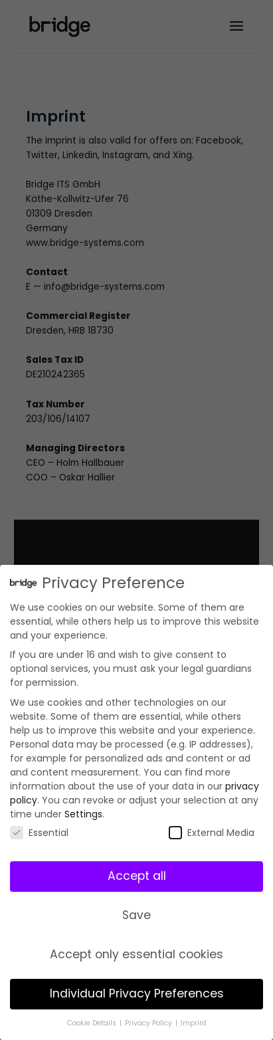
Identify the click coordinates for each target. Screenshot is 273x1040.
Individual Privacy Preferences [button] (137, 993)
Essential (39, 832)
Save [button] (136, 914)
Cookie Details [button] (92, 1022)
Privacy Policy (149, 1022)
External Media (211, 832)
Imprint (194, 1022)
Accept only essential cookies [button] (136, 954)
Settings (83, 813)
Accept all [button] (137, 875)
